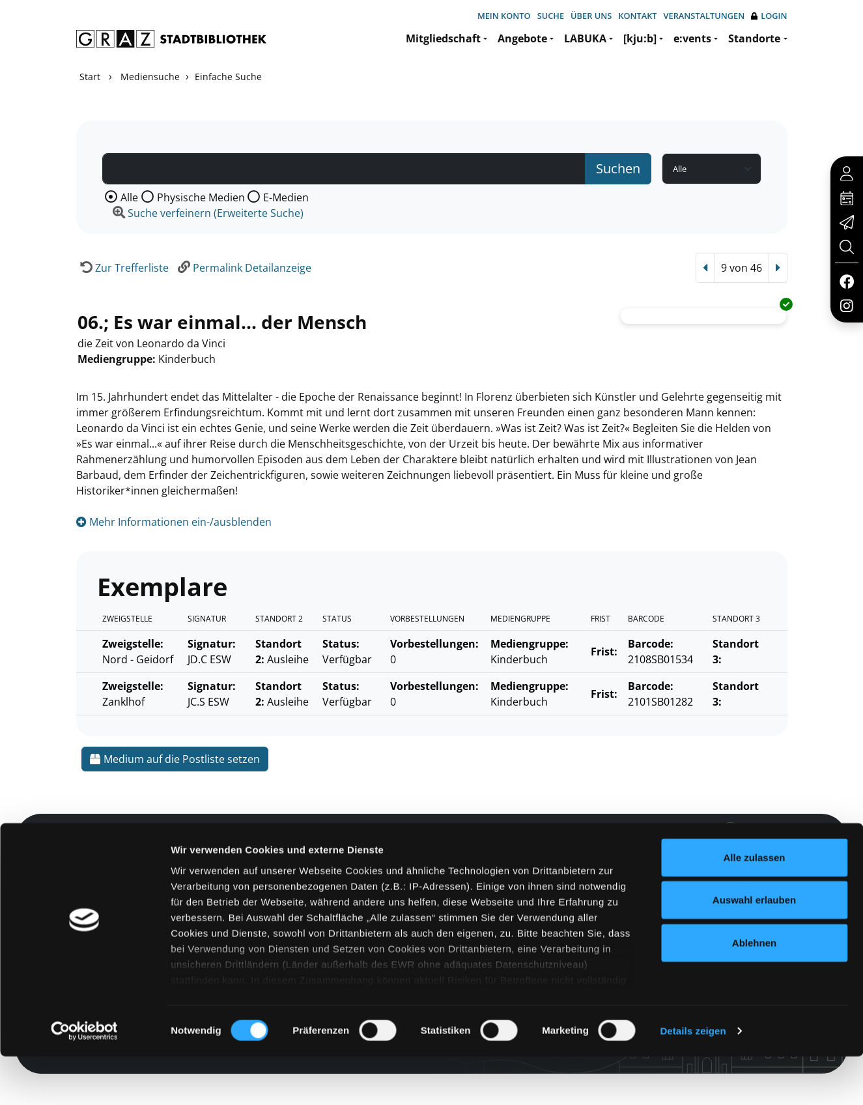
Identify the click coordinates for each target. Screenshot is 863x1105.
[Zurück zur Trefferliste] (122, 268)
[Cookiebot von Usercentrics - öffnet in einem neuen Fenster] (84, 1079)
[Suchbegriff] (344, 168)
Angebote (522, 38)
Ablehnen (754, 991)
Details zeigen (693, 1079)
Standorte (754, 38)
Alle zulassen (754, 905)
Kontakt (637, 16)
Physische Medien (201, 197)
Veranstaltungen (704, 16)
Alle (129, 197)
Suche (550, 16)
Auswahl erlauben (754, 948)
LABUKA (585, 38)
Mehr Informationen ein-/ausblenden (174, 522)
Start (89, 76)
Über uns (591, 16)
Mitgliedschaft (443, 38)
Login (769, 16)
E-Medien (286, 197)
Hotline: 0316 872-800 (695, 848)
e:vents (692, 38)
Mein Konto (504, 16)
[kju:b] (640, 38)
